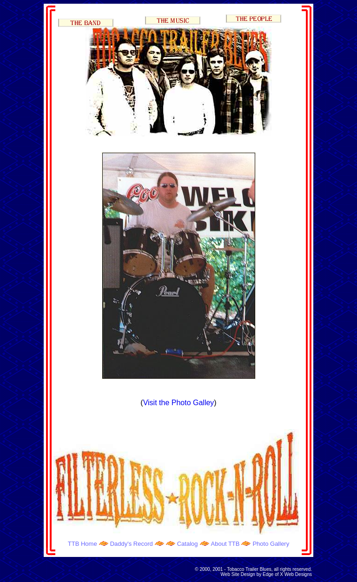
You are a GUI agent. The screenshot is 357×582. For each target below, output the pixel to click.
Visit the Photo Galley (178, 403)
